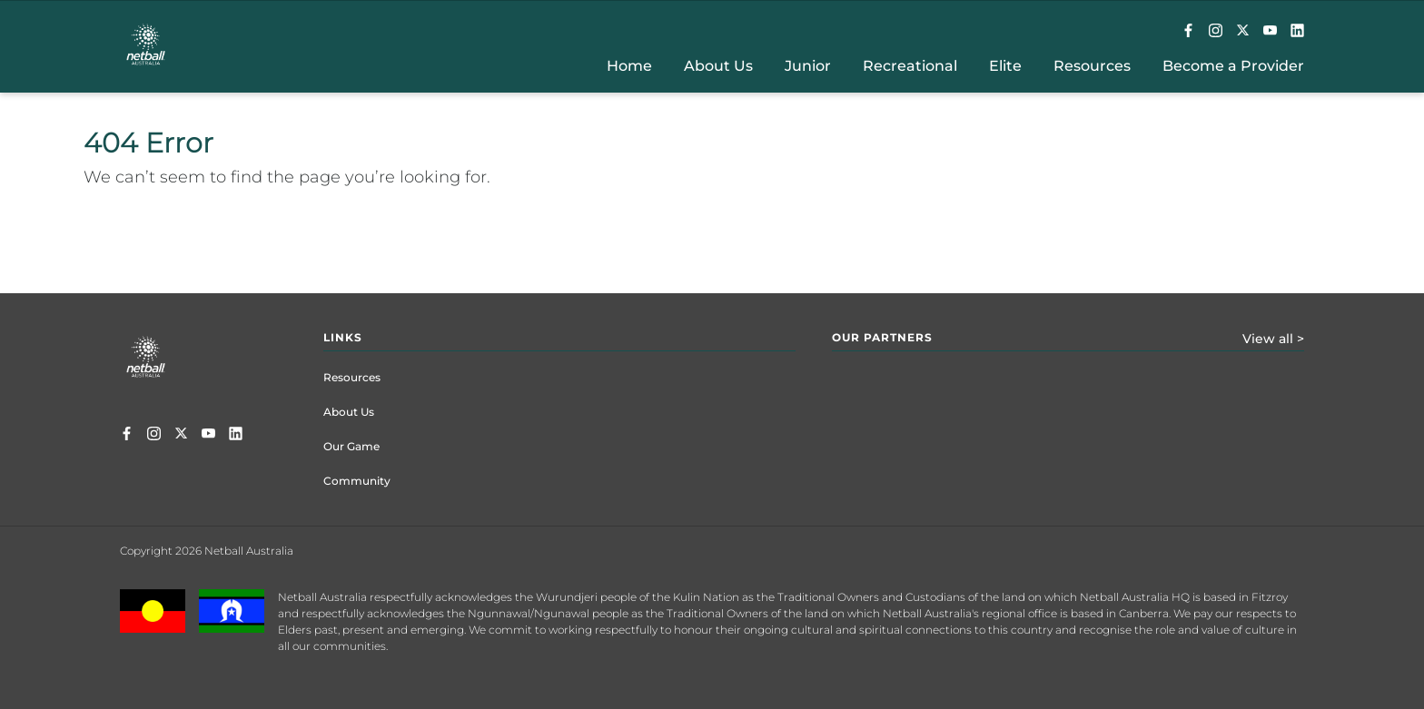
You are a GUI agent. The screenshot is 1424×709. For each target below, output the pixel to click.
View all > (1273, 338)
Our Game (351, 446)
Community (357, 480)
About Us (348, 412)
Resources (352, 377)
